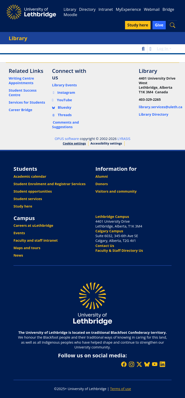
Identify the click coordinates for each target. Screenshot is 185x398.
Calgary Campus (109, 231)
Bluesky (61, 107)
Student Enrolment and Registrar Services (49, 184)
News (18, 255)
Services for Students (27, 102)
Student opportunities (32, 191)
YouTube (62, 100)
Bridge (168, 9)
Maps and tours (26, 248)
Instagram (63, 92)
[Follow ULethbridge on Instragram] (131, 364)
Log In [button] (163, 48)
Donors (101, 184)
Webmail (151, 9)
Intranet (106, 9)
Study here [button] (137, 25)
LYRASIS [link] (124, 138)
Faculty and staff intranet (35, 240)
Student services (27, 198)
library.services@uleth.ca (160, 107)
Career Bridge (20, 109)
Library (70, 9)
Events (19, 233)
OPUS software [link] (67, 138)
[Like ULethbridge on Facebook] (124, 364)
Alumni (101, 176)
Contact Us (104, 245)
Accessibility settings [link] (106, 143)
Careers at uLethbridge (33, 225)
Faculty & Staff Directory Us (119, 250)
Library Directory (153, 114)
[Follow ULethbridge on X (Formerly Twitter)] (139, 364)
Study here (22, 206)
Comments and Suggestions (65, 124)
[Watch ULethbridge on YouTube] (155, 364)
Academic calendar (29, 176)
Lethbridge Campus (112, 216)
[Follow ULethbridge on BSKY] (147, 364)
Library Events (64, 85)
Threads (62, 115)
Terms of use (120, 388)
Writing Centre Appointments (21, 80)
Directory (87, 9)
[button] (172, 25)
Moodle (70, 14)
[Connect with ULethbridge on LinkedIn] (162, 364)
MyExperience (128, 9)
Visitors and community (116, 191)
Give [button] (159, 25)
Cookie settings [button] (74, 143)
